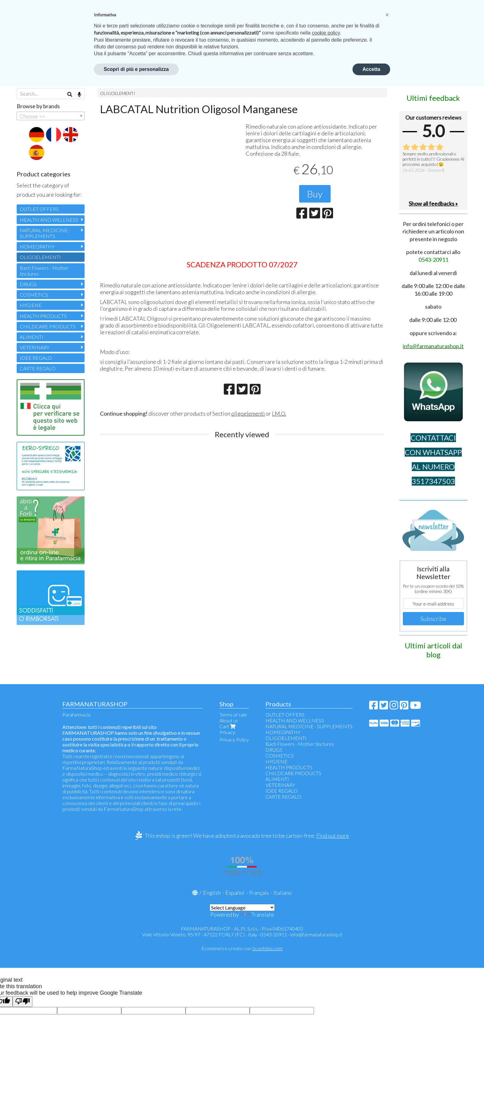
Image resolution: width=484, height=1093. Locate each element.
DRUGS (28, 284)
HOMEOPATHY (37, 246)
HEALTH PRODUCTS (43, 316)
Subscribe (433, 618)
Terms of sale (233, 714)
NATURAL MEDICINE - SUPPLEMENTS (45, 233)
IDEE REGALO (36, 358)
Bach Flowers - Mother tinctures (44, 271)
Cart (228, 726)
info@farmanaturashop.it (316, 934)
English (212, 892)
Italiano (282, 892)
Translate (257, 914)
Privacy (227, 732)
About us (228, 720)
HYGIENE (31, 305)
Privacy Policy (234, 739)
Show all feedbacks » (433, 203)
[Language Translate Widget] (242, 907)
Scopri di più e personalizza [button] (136, 69)
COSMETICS (34, 295)
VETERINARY (34, 347)
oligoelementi (248, 413)
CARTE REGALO (38, 368)
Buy (315, 193)
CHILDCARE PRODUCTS (48, 326)
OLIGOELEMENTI (117, 93)
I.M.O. (279, 413)
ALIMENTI (31, 337)
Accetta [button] (371, 69)
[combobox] (51, 116)
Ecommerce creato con (242, 948)
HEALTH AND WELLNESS (49, 220)
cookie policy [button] (326, 32)
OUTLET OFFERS (39, 209)
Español (234, 892)
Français (259, 892)
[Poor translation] (22, 1001)
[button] (387, 15)
